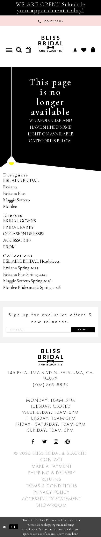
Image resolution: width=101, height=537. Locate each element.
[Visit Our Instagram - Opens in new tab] (56, 442)
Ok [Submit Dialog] (13, 527)
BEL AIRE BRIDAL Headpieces (31, 261)
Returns (51, 479)
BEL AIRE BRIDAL (21, 180)
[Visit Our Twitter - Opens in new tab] (45, 442)
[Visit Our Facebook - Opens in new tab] (33, 442)
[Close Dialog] (4, 527)
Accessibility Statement (51, 499)
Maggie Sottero (16, 200)
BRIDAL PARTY (18, 227)
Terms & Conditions (51, 486)
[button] (19, 50)
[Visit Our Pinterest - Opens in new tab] (68, 442)
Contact (51, 460)
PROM (9, 247)
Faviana (10, 187)
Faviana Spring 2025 (20, 267)
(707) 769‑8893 (50, 385)
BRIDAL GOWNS (19, 220)
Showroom (51, 505)
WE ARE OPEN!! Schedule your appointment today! (50, 7)
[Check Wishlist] (84, 50)
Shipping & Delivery (51, 473)
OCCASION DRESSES (23, 233)
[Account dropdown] (75, 49)
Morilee (10, 206)
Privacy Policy (52, 492)
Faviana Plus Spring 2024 (25, 274)
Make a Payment (51, 466)
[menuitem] (75, 49)
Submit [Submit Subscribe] (83, 329)
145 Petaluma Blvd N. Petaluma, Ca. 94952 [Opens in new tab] (50, 376)
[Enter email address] (50, 330)
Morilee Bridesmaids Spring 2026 (32, 287)
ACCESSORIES (17, 240)
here (75, 534)
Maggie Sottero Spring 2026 (27, 280)
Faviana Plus (14, 193)
